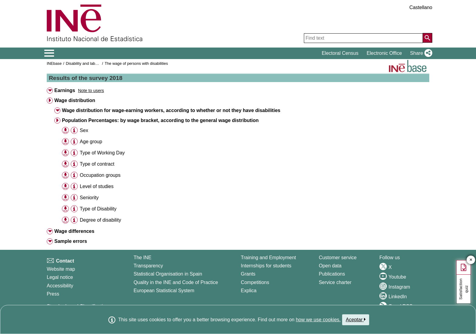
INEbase (54, 63)
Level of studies (97, 186)
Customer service (337, 257)
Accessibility (60, 285)
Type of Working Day (102, 152)
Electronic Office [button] (384, 53)
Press (53, 293)
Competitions (255, 282)
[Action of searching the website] (427, 38)
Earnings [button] (64, 90)
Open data (330, 265)
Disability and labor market (89, 63)
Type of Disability (98, 208)
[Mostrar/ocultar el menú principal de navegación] (49, 53)
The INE (142, 257)
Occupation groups (100, 175)
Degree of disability (100, 220)
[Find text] (363, 38)
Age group (91, 141)
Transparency (148, 265)
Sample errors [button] (70, 241)
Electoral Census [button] (340, 53)
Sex (84, 130)
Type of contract (97, 164)
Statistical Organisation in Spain (168, 273)
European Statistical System (164, 290)
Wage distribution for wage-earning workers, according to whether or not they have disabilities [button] (171, 110)
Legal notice (60, 277)
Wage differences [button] (74, 231)
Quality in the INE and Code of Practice (176, 282)
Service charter (335, 282)
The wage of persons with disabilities (136, 63)
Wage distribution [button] (74, 100)
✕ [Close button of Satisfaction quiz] (471, 260)
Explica (249, 290)
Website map (61, 269)
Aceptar (355, 319)
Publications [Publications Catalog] (332, 273)
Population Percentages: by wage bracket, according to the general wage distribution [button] (160, 120)
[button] (420, 53)
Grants (248, 273)
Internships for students (266, 265)
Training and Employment (268, 257)
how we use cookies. (318, 319)
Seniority (89, 197)
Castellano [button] (420, 7)
